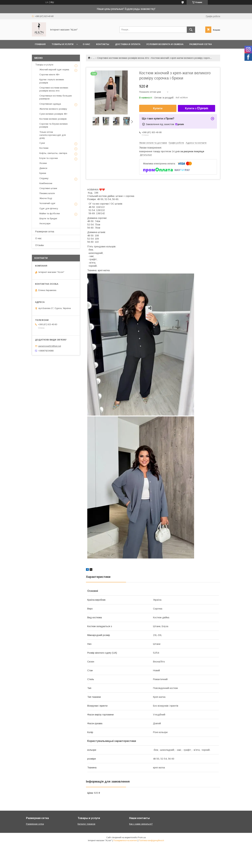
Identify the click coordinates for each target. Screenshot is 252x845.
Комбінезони (45, 183)
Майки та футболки (49, 213)
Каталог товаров (86, 824)
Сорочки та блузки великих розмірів (53, 125)
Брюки (42, 173)
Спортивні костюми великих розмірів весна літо (123, 58)
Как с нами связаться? (141, 824)
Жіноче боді (45, 198)
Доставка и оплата (127, 44)
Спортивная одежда (50, 104)
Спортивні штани (48, 188)
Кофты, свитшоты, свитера (53, 153)
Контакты (102, 44)
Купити (158, 108)
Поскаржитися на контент (125, 840)
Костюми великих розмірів (53, 119)
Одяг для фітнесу (48, 208)
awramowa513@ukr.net (49, 346)
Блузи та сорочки (48, 158)
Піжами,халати (47, 193)
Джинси (43, 168)
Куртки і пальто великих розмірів (51, 81)
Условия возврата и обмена (164, 44)
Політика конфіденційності (151, 840)
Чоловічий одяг (47, 203)
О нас (86, 44)
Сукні (42, 143)
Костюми (43, 148)
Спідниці (43, 178)
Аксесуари (44, 223)
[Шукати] (191, 29)
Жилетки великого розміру (53, 109)
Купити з (196, 108)
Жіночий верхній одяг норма (54, 69)
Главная (40, 44)
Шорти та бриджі (48, 218)
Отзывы (39, 245)
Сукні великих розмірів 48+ (53, 114)
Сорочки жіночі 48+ (49, 74)
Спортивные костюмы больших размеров (55, 97)
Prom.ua (142, 837)
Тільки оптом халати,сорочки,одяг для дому (52, 135)
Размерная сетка (200, 44)
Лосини (43, 163)
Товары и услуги (62, 44)
